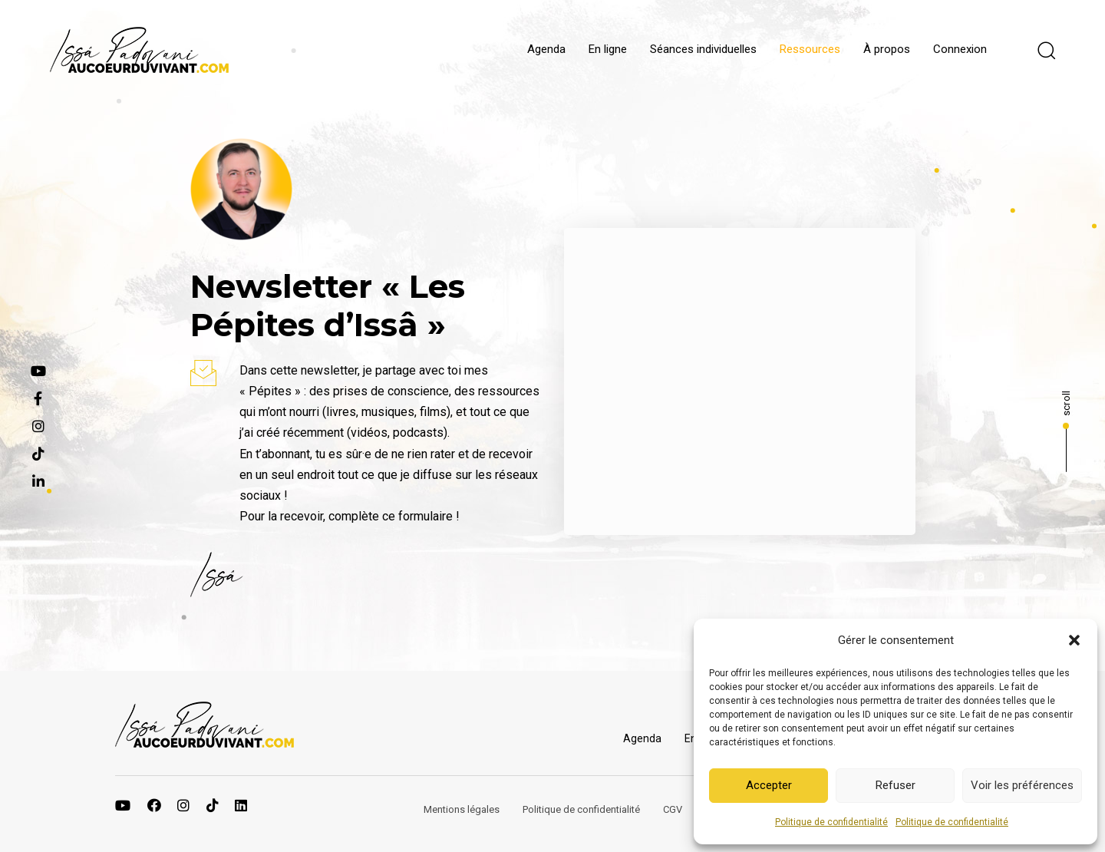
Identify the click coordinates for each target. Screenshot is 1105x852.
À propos (886, 49)
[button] (1074, 640)
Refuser (895, 785)
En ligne (608, 49)
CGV (672, 809)
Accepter (769, 785)
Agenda (546, 49)
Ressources (810, 49)
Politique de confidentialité (831, 822)
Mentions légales (462, 809)
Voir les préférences (1022, 785)
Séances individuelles (703, 49)
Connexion (960, 49)
